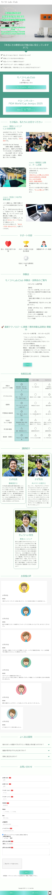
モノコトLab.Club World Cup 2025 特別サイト (25, 109)
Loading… (26, 824)
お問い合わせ (35, 892)
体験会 (11, 892)
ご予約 (27, 364)
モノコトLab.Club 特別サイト (25, 87)
